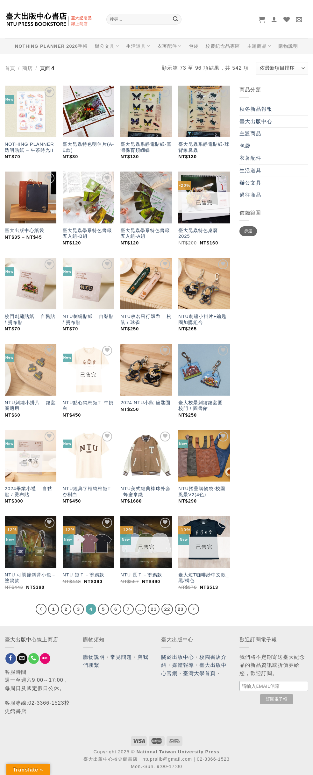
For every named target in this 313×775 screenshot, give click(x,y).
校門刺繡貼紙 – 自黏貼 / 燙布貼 (30, 319)
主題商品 (259, 46)
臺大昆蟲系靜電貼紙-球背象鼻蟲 (204, 147)
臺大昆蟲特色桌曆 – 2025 (200, 233)
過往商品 (250, 195)
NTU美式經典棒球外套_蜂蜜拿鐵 (145, 491)
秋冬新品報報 (255, 109)
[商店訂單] (282, 68)
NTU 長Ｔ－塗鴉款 (141, 574)
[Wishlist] (286, 19)
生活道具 (138, 46)
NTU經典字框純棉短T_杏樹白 (88, 491)
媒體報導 (183, 665)
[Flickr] (45, 658)
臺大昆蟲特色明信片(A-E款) (88, 147)
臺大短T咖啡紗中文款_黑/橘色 (203, 577)
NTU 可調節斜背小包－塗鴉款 (30, 577)
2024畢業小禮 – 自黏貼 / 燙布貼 (28, 491)
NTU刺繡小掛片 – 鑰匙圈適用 (30, 405)
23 (181, 609)
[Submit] (175, 19)
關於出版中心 (177, 657)
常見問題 (121, 657)
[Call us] (33, 658)
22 (167, 609)
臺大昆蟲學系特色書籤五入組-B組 (87, 233)
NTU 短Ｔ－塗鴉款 (83, 574)
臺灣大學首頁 (199, 673)
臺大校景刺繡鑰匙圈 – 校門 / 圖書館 (202, 405)
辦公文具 (107, 46)
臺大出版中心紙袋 (24, 230)
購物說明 (288, 46)
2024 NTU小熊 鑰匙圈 (145, 402)
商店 (27, 68)
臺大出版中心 (255, 121)
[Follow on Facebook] (10, 658)
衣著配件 (169, 46)
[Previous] (41, 609)
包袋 (194, 46)
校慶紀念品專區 (223, 46)
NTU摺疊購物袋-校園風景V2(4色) (201, 491)
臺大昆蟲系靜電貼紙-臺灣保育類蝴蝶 (146, 147)
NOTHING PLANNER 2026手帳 (51, 46)
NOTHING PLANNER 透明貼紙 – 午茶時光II (29, 147)
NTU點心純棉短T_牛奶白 (88, 405)
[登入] (274, 19)
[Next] (193, 609)
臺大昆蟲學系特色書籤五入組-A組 (145, 233)
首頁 (10, 68)
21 (154, 609)
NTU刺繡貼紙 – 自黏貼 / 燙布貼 (88, 319)
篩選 (249, 231)
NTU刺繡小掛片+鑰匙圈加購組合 (202, 319)
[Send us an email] (22, 658)
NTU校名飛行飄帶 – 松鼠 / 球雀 (146, 319)
